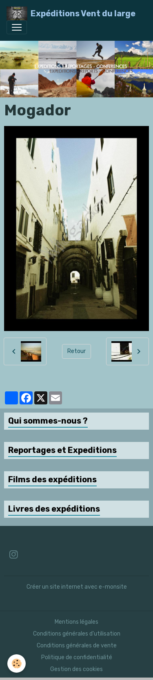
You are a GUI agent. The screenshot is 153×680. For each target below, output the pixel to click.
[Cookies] (16, 663)
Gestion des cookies (76, 669)
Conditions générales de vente (77, 645)
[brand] (71, 13)
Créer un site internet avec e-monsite (77, 586)
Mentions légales (76, 621)
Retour (76, 351)
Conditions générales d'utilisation (76, 633)
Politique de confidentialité (76, 657)
